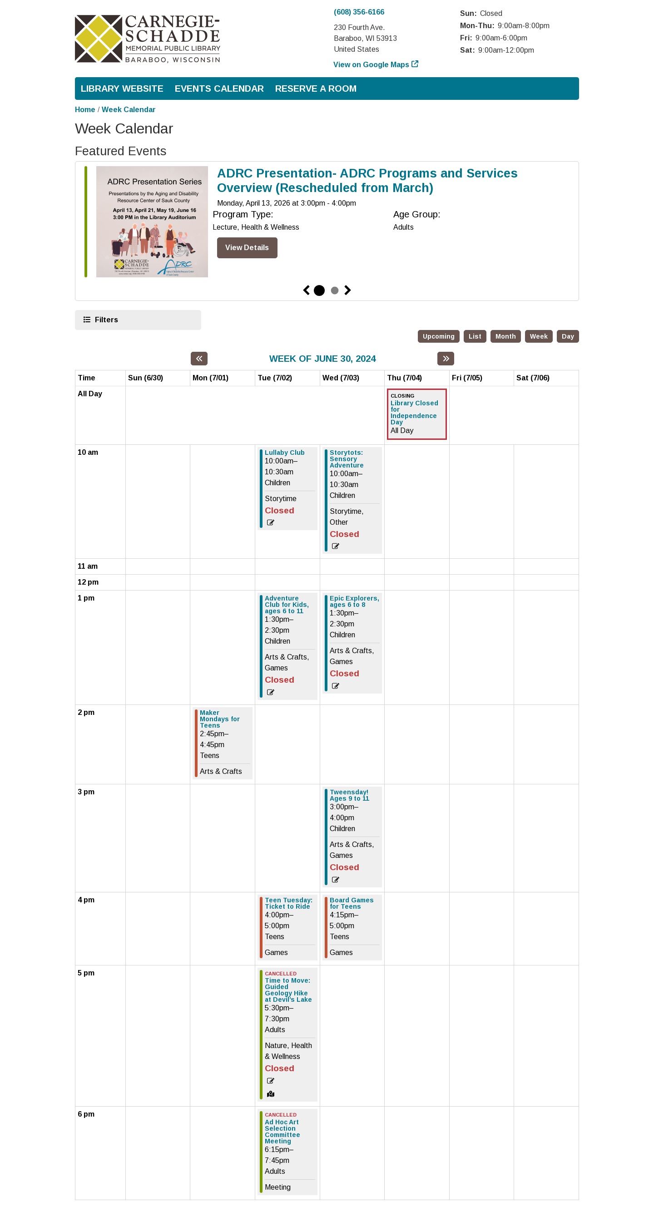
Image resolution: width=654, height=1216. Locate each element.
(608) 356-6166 (359, 12)
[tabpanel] (327, 223)
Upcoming (439, 336)
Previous (306, 290)
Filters (105, 319)
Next (347, 290)
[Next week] (445, 358)
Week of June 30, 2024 (322, 358)
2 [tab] (334, 290)
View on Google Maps (371, 65)
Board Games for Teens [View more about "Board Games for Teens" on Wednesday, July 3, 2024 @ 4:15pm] (352, 903)
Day (568, 336)
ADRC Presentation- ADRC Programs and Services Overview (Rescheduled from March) (367, 181)
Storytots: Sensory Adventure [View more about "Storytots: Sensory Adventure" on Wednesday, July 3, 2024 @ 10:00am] (347, 458)
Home (85, 109)
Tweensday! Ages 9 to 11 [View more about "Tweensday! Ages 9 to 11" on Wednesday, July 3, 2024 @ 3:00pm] (349, 795)
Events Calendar (219, 89)
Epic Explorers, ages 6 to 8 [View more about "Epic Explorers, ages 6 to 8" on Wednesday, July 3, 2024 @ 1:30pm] (354, 601)
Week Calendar (129, 109)
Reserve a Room (316, 89)
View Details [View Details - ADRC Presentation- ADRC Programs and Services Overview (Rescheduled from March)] (247, 247)
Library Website (122, 89)
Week (539, 336)
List (475, 336)
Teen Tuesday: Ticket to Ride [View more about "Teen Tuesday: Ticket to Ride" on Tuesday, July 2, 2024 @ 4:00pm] (288, 903)
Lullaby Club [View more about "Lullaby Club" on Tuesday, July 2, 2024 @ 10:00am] (285, 452)
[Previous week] (199, 358)
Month (505, 336)
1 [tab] (319, 290)
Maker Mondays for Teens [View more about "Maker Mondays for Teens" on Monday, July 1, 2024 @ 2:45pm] (220, 719)
